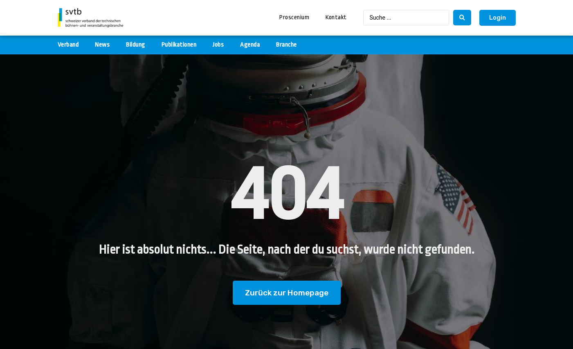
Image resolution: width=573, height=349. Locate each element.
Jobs (218, 44)
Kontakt (336, 17)
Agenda (250, 44)
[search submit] (462, 17)
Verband (68, 44)
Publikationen (179, 44)
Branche (286, 44)
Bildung (135, 44)
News (102, 44)
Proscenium (294, 17)
